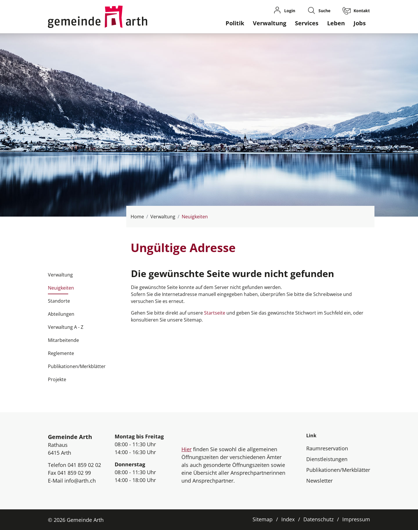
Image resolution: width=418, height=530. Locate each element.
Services (306, 23)
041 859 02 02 (84, 464)
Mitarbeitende (63, 340)
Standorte (59, 301)
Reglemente (61, 353)
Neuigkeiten (61, 290)
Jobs (360, 23)
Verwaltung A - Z (65, 327)
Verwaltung (269, 23)
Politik (235, 23)
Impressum (356, 519)
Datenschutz (318, 519)
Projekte (57, 379)
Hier (186, 449)
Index (288, 519)
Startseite (214, 313)
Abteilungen (61, 314)
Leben (336, 23)
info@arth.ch (80, 480)
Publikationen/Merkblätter (77, 366)
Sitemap (263, 519)
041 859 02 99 (74, 472)
